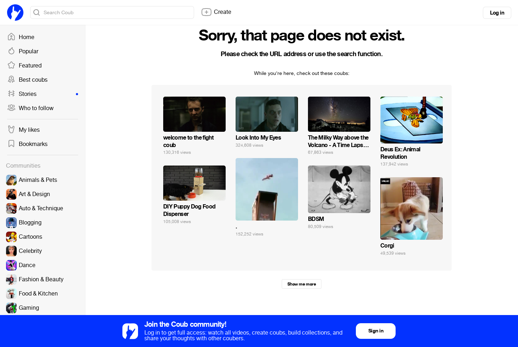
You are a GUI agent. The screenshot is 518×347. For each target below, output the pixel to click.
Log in (497, 12)
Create (216, 12)
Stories (42, 94)
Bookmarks (27, 144)
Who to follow (30, 108)
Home (20, 37)
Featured (24, 66)
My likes (23, 130)
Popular (22, 51)
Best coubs (27, 80)
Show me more (301, 284)
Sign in (375, 330)
